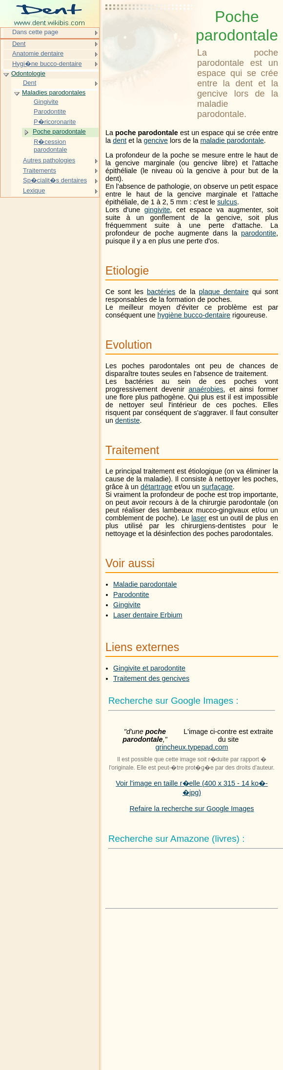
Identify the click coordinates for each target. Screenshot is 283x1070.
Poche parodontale (59, 131)
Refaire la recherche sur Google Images (191, 808)
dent (119, 140)
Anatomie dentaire (37, 53)
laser (198, 518)
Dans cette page (35, 32)
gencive (155, 140)
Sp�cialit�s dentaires (55, 180)
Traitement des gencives (151, 678)
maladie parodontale (231, 140)
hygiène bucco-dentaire (193, 315)
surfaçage (217, 487)
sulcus (227, 202)
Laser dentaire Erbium (147, 615)
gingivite (157, 210)
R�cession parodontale (50, 145)
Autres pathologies (49, 160)
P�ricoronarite (55, 121)
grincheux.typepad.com (192, 747)
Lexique (34, 190)
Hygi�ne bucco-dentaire (47, 63)
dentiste (127, 420)
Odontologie (28, 73)
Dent (18, 43)
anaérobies (205, 389)
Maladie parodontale (145, 584)
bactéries (161, 292)
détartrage (157, 487)
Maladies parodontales (53, 92)
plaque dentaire (223, 292)
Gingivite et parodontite (149, 668)
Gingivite (127, 605)
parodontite (258, 233)
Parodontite (131, 594)
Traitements (39, 170)
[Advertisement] (149, 32)
